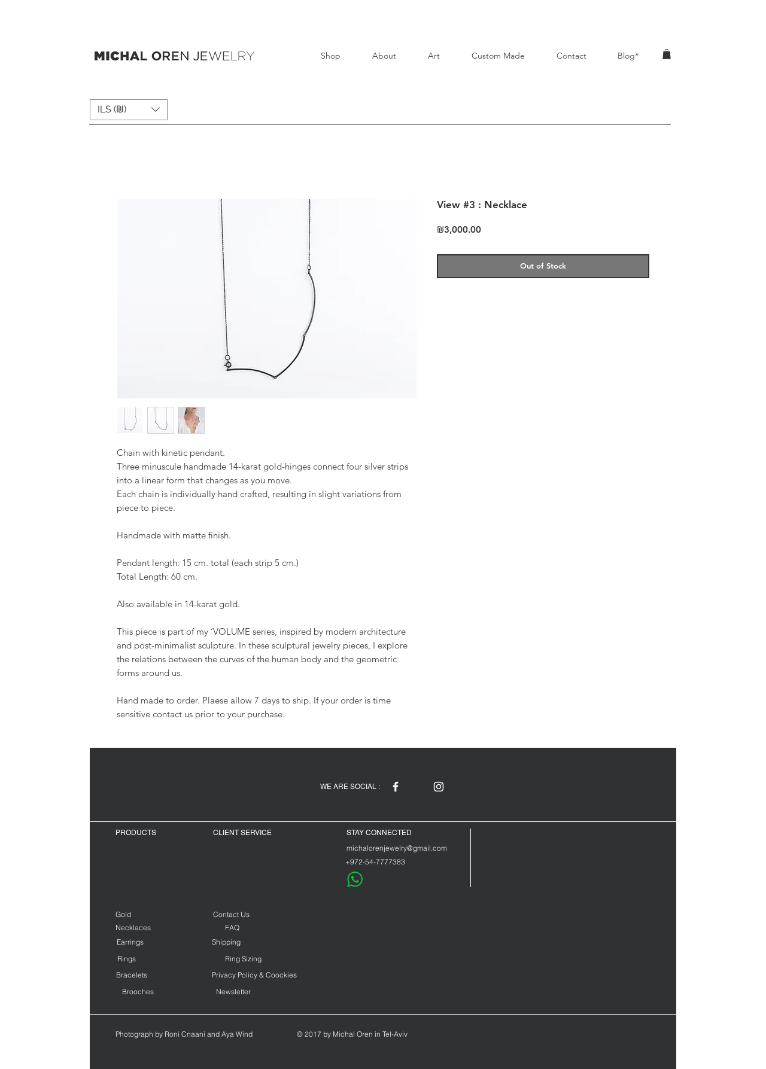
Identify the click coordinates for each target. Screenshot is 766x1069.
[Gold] (134, 914)
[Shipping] (226, 942)
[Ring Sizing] (243, 959)
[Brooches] (137, 991)
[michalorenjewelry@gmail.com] (396, 848)
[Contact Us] (231, 914)
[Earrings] (130, 942)
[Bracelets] (131, 975)
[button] (666, 54)
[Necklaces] (133, 927)
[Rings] (126, 959)
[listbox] (129, 109)
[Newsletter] (233, 991)
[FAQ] (232, 927)
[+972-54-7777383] (375, 862)
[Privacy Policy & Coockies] (254, 975)
